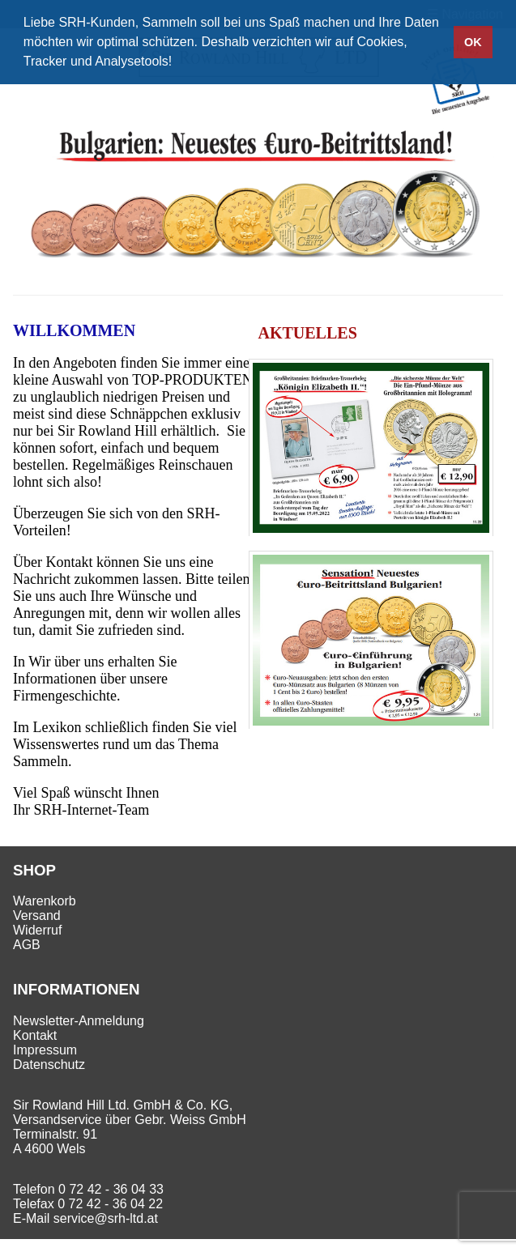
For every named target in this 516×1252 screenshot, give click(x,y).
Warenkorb (44, 901)
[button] (178, 63)
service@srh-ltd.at (105, 1218)
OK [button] (473, 42)
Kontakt (35, 1035)
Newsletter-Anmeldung (78, 1021)
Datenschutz (49, 1064)
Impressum (45, 1050)
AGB (27, 945)
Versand (37, 915)
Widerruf (37, 930)
